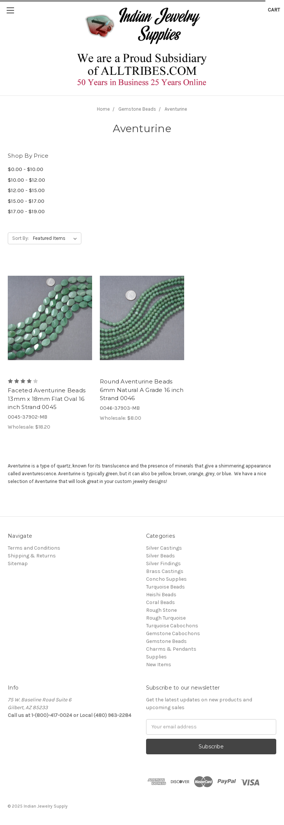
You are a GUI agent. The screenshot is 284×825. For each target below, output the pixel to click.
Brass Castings (164, 571)
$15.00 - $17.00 (26, 201)
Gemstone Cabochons (173, 633)
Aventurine (176, 109)
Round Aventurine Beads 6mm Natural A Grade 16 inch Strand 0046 (142, 390)
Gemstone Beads (137, 109)
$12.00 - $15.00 (26, 190)
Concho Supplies (166, 579)
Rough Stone (161, 610)
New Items (158, 664)
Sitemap (18, 563)
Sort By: (20, 238)
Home (103, 109)
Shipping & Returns (32, 556)
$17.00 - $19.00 (26, 211)
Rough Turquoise (166, 618)
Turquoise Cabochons (172, 626)
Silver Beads (160, 556)
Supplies (156, 657)
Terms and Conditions (34, 548)
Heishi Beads (161, 594)
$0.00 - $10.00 (25, 169)
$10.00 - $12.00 (26, 180)
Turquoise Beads (165, 587)
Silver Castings (164, 548)
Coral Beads (160, 602)
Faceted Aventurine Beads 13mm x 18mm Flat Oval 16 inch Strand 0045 (46, 398)
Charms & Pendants (171, 649)
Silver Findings (163, 563)
